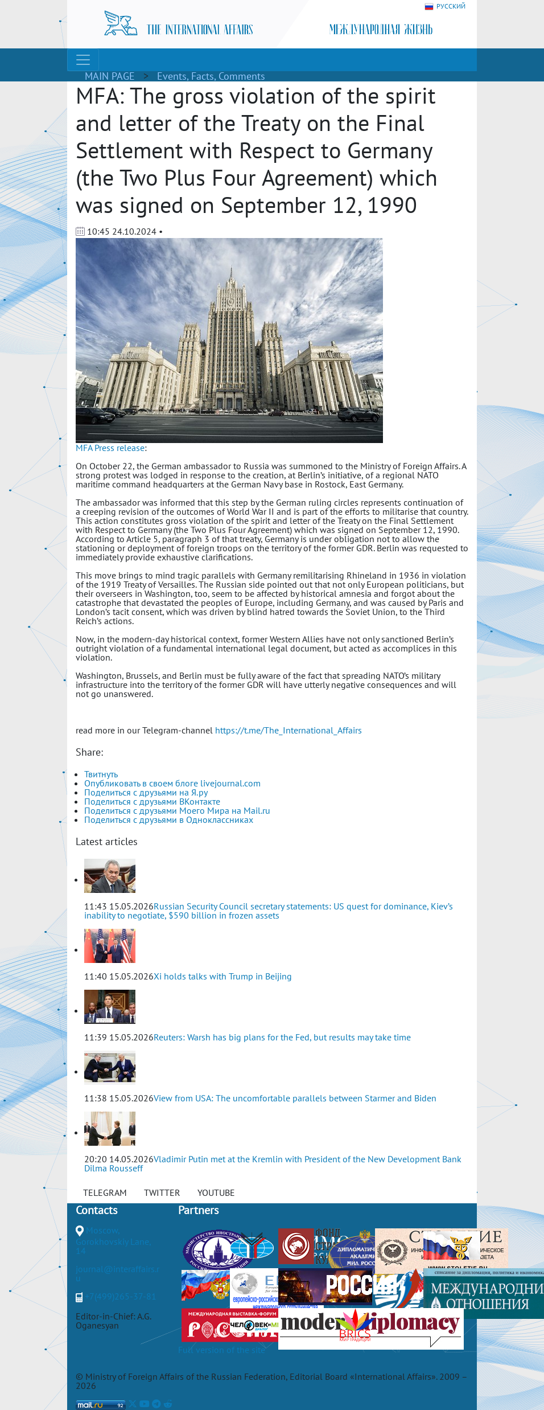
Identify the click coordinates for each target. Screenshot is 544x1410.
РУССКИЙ (445, 6)
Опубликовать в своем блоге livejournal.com (172, 783)
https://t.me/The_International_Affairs (288, 730)
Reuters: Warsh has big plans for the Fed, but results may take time (282, 1037)
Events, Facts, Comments (211, 76)
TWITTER (162, 1192)
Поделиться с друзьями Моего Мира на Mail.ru (177, 810)
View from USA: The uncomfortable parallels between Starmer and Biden (295, 1098)
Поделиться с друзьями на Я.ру (146, 792)
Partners (198, 1210)
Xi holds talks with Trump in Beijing (223, 976)
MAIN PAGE (110, 76)
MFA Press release (110, 447)
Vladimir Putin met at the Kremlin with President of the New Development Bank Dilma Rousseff (272, 1163)
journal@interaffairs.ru (117, 1273)
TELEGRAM (105, 1192)
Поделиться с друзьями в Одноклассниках (168, 819)
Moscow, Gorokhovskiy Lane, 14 (113, 1240)
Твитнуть (101, 774)
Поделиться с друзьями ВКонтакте (152, 801)
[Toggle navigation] (83, 59)
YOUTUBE (216, 1192)
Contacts (96, 1210)
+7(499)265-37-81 (120, 1296)
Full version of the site (221, 1349)
